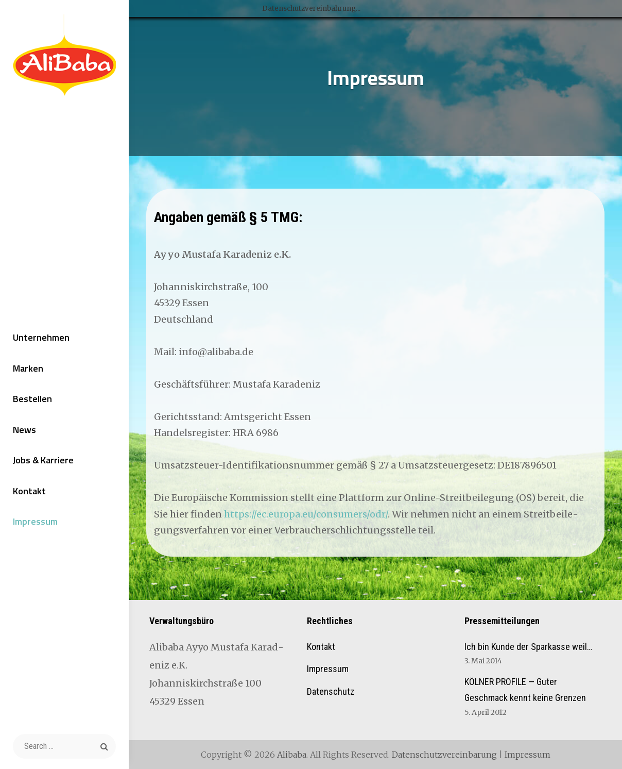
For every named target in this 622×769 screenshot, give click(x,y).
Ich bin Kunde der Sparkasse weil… (528, 646)
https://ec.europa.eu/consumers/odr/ (306, 514)
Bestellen (32, 399)
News (24, 430)
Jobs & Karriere (43, 460)
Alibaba (291, 754)
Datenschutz (330, 691)
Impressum (35, 521)
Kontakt (29, 491)
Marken (28, 368)
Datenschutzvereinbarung (444, 754)
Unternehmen (41, 337)
